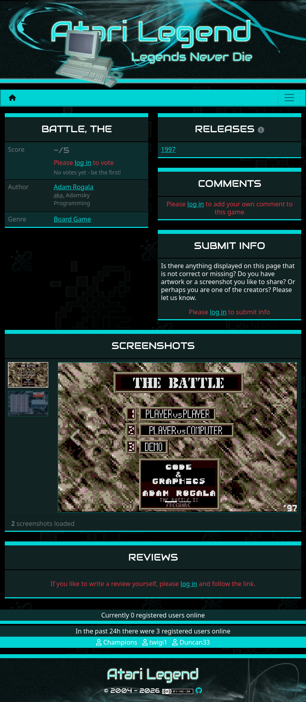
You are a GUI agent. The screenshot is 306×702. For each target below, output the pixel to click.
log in (83, 162)
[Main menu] (289, 98)
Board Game (72, 219)
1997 (168, 149)
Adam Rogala (74, 186)
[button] (76, 437)
